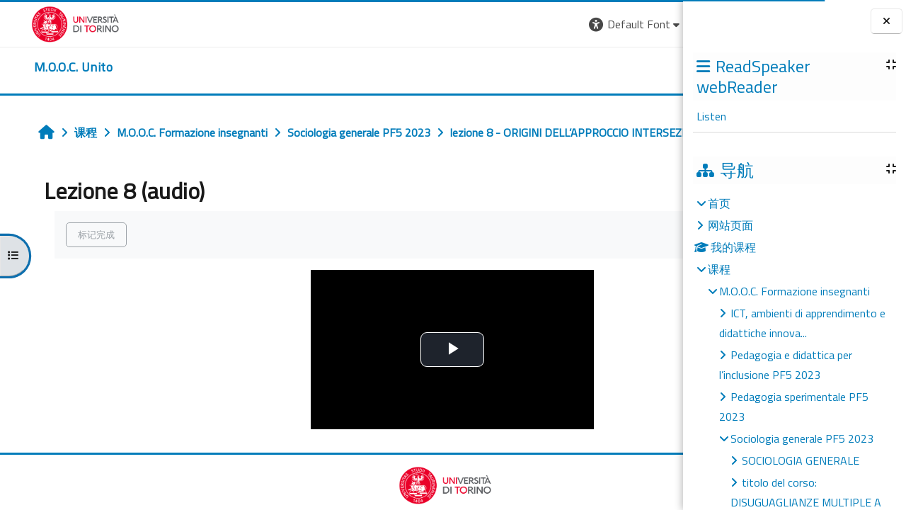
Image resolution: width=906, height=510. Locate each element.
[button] (460, 24)
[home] (42, 67)
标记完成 (72, 266)
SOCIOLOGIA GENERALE (800, 460)
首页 (719, 203)
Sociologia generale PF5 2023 (801, 438)
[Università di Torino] (44, 22)
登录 (660, 24)
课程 (719, 269)
